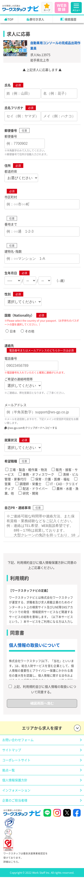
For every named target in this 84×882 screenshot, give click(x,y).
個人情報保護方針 (14, 784)
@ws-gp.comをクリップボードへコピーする (30, 428)
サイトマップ (11, 754)
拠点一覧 (8, 774)
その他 (29, 331)
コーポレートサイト (16, 764)
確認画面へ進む (42, 708)
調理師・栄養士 (30, 483)
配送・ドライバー (35, 488)
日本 (13, 331)
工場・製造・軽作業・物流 (28, 469)
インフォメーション (16, 794)
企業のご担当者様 (14, 804)
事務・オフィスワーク (38, 474)
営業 (7, 483)
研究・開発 (30, 493)
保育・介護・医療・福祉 (52, 479)
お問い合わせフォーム (18, 744)
